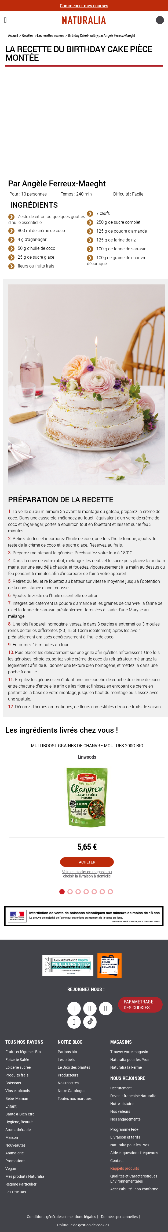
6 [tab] (102, 891)
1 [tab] (62, 891)
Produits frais (16, 1075)
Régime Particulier (20, 1184)
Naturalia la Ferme (126, 1067)
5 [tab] (94, 891)
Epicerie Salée (17, 1059)
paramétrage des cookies (138, 1004)
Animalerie (14, 1153)
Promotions (15, 1161)
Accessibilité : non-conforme (134, 1189)
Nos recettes (68, 1083)
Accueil (13, 35)
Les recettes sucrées (50, 35)
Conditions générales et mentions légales (61, 1217)
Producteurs (68, 1075)
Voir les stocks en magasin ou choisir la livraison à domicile (87, 874)
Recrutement (121, 1088)
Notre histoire (121, 1103)
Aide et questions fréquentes (134, 1153)
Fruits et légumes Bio (23, 1052)
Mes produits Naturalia (24, 1176)
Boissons (13, 1083)
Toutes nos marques (75, 1098)
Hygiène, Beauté (18, 1122)
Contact (117, 1160)
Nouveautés (15, 1145)
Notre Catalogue (71, 1091)
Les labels (66, 1059)
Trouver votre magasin (129, 1052)
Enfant (11, 1106)
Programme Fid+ (124, 1129)
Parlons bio (67, 1052)
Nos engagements (125, 1119)
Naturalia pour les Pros (129, 1059)
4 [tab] (86, 891)
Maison (11, 1137)
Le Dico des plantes (74, 1067)
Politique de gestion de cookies (83, 1225)
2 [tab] (70, 891)
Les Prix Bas (15, 1192)
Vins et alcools (17, 1091)
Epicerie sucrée (18, 1067)
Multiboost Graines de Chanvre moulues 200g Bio (87, 745)
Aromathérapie (18, 1130)
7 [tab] (110, 891)
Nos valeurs (120, 1111)
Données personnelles (119, 1217)
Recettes (27, 35)
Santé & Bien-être (19, 1114)
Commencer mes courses (84, 5)
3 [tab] (78, 891)
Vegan (10, 1168)
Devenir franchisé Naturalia (133, 1096)
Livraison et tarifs (125, 1137)
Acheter (87, 862)
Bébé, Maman (16, 1098)
